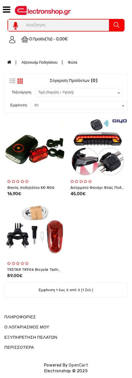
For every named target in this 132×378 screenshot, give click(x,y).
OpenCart (78, 365)
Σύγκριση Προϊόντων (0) (73, 80)
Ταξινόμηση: (22, 92)
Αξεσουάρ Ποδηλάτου (40, 62)
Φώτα (72, 62)
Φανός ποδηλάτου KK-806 (31, 187)
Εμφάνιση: (19, 105)
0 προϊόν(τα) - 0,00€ (44, 39)
